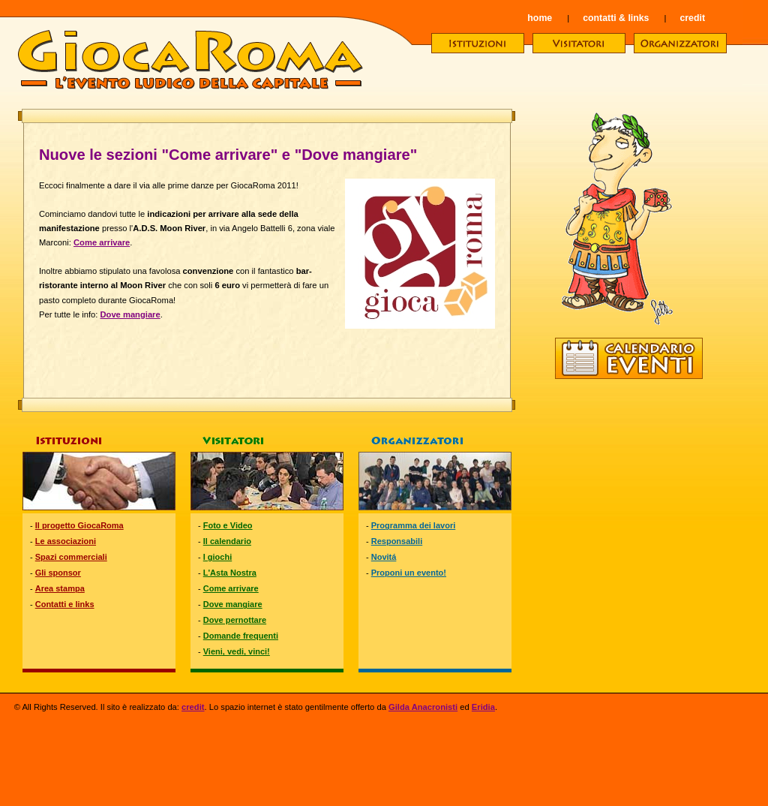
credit (692, 18)
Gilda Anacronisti (423, 706)
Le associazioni (65, 541)
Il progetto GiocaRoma (79, 525)
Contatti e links (64, 604)
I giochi (217, 556)
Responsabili (396, 541)
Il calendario (227, 541)
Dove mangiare (130, 314)
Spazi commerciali (71, 556)
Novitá (384, 556)
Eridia (483, 706)
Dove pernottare (234, 619)
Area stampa (60, 588)
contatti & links (616, 18)
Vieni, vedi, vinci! (236, 651)
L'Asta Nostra (229, 572)
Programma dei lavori (413, 525)
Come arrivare (102, 242)
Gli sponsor (58, 572)
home (539, 18)
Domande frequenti (240, 635)
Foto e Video (228, 525)
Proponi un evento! (408, 572)
